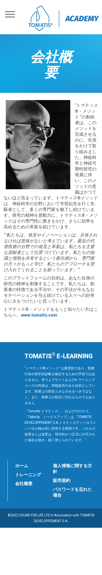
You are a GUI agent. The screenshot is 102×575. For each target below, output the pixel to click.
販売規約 (61, 480)
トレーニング (28, 474)
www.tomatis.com (39, 315)
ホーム (21, 465)
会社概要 (23, 483)
